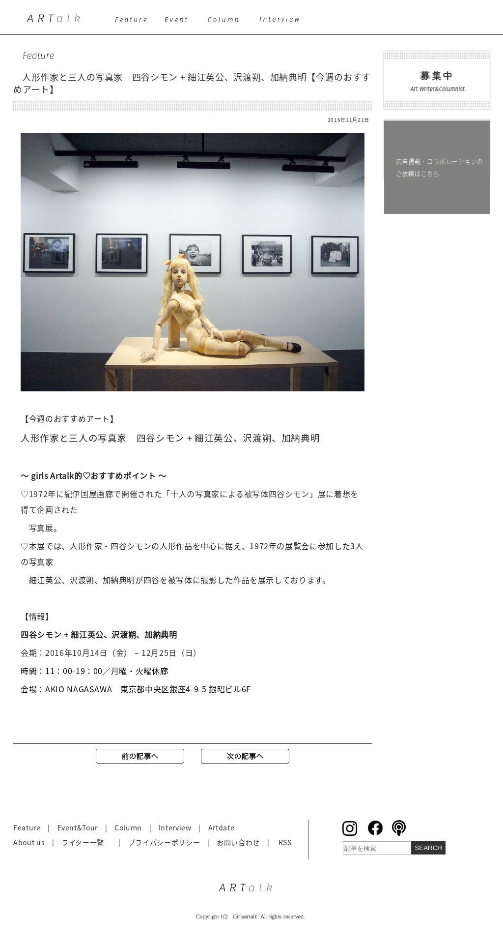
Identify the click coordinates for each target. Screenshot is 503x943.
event (179, 22)
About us (29, 842)
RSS (285, 842)
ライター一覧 (82, 842)
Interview (175, 827)
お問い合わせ (238, 842)
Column (128, 827)
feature (133, 22)
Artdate (221, 827)
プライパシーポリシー (164, 842)
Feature (27, 827)
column (227, 22)
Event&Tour (77, 827)
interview (283, 22)
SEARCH (428, 848)
